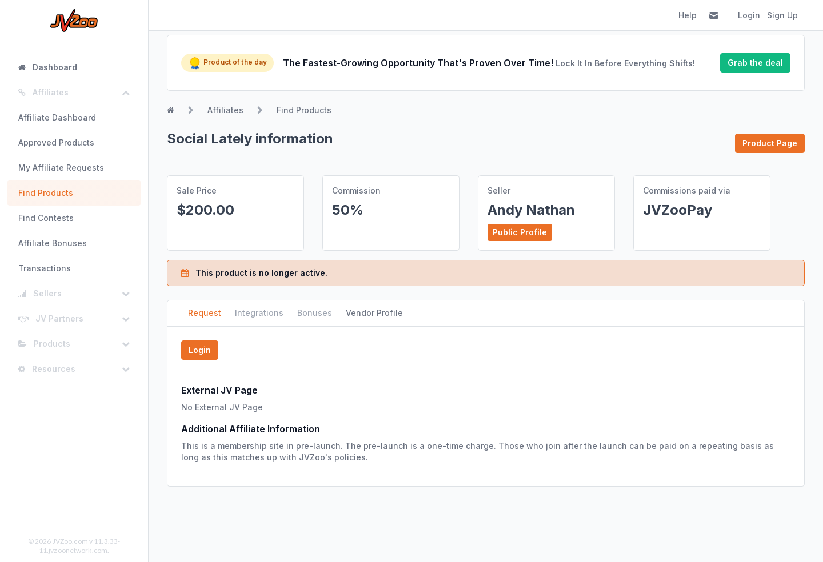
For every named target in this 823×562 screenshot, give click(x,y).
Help (687, 15)
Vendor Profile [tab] (374, 313)
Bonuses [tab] (314, 313)
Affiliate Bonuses (52, 243)
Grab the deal (755, 62)
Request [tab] (204, 313)
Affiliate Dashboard (57, 117)
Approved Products (56, 142)
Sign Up (782, 15)
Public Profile (520, 232)
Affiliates (225, 110)
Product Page (769, 143)
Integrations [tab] (259, 313)
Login (749, 15)
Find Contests (46, 218)
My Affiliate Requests (61, 167)
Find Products (45, 193)
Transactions (44, 268)
